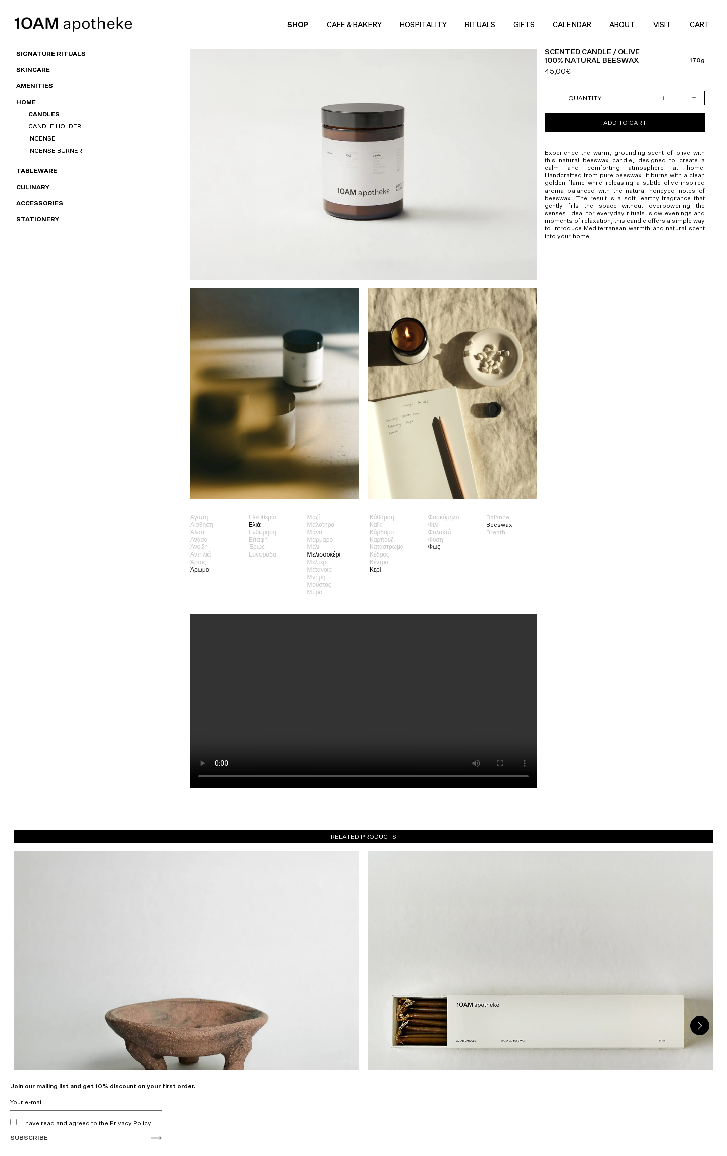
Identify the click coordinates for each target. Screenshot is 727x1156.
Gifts (524, 24)
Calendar (572, 24)
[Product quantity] (664, 98)
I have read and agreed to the (81, 1123)
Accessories (39, 203)
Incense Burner (55, 150)
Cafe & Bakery (354, 24)
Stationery (37, 219)
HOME (26, 102)
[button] (700, 1026)
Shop (297, 24)
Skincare (33, 69)
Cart (701, 24)
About (622, 24)
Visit (662, 24)
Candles (44, 114)
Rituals (480, 24)
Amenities (34, 85)
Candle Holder (54, 126)
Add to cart (625, 122)
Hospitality (423, 24)
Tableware (36, 170)
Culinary (32, 187)
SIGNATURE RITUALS (51, 53)
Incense (42, 138)
